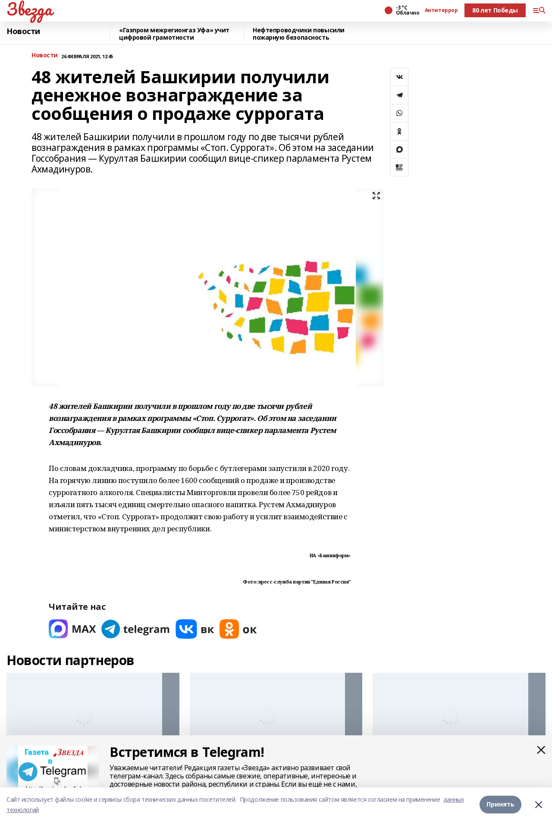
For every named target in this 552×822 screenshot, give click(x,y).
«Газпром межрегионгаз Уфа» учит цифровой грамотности (174, 34)
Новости (23, 31)
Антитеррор (441, 10)
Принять (500, 804)
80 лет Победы (495, 10)
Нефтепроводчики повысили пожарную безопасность (299, 34)
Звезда (29, 9)
